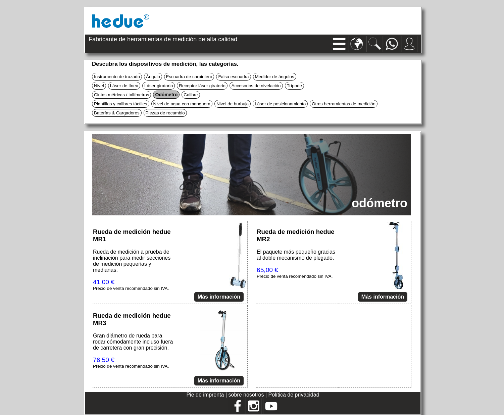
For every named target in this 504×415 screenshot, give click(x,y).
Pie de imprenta (205, 395)
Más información (219, 297)
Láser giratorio (158, 85)
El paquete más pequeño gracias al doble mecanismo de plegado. (296, 255)
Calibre (191, 94)
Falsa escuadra (233, 76)
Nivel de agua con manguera (181, 103)
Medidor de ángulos (274, 76)
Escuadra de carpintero (189, 76)
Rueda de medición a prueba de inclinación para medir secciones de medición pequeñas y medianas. (131, 261)
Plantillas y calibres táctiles (120, 103)
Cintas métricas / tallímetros (121, 94)
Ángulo (153, 76)
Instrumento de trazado (117, 76)
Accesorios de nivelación (256, 85)
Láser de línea (124, 85)
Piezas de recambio (165, 112)
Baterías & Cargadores (117, 112)
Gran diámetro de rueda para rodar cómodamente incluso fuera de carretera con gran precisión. (133, 342)
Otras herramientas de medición (343, 103)
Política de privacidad (293, 395)
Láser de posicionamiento (280, 103)
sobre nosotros (247, 395)
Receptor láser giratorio (202, 85)
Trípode (294, 85)
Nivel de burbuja (232, 103)
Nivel (99, 85)
